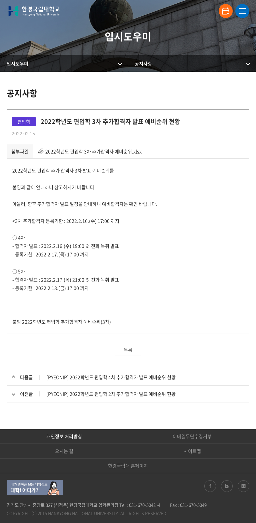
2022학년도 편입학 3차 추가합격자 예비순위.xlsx (93, 151)
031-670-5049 (193, 505)
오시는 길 (64, 451)
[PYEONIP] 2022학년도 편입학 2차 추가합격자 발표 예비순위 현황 (111, 393)
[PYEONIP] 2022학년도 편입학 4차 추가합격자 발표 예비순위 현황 (111, 377)
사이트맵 (192, 451)
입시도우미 (17, 63)
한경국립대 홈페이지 (128, 465)
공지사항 (143, 63)
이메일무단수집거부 (192, 436)
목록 (128, 349)
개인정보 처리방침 (64, 436)
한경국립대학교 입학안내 (33, 11)
